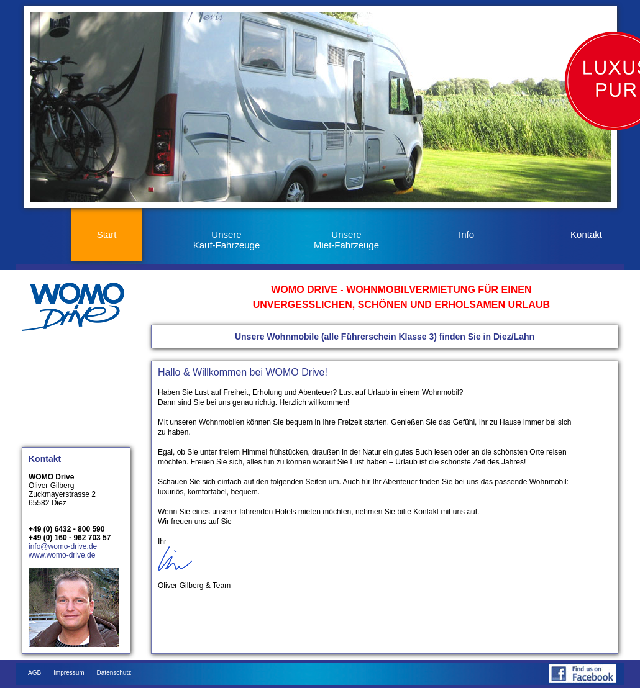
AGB (34, 672)
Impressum (68, 672)
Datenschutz (114, 672)
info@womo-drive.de (63, 546)
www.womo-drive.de (62, 555)
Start (107, 234)
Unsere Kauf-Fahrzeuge (226, 239)
